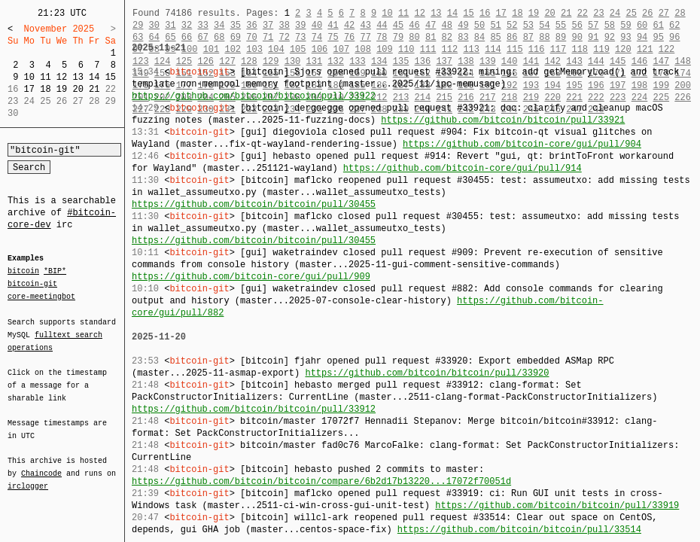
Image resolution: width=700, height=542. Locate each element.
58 (609, 25)
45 (398, 25)
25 (630, 13)
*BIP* (55, 271)
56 (576, 25)
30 (154, 25)
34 (219, 25)
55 (560, 25)
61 (658, 25)
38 (283, 25)
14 (94, 77)
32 (186, 25)
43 (366, 25)
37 (268, 25)
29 (137, 25)
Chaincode (41, 464)
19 (61, 89)
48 (447, 25)
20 (77, 89)
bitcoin (23, 271)
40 (317, 25)
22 (582, 13)
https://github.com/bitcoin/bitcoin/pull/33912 (254, 409)
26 (647, 13)
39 (300, 25)
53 (528, 25)
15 (110, 77)
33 (202, 25)
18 (45, 89)
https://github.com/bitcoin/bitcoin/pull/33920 (427, 373)
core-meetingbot (41, 296)
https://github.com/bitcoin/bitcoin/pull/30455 (254, 204)
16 (484, 13)
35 (235, 25)
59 (625, 25)
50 (479, 25)
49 (463, 25)
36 (251, 25)
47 (430, 25)
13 (77, 77)
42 (349, 25)
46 (414, 25)
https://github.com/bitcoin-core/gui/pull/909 (251, 276)
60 (642, 25)
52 (512, 25)
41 (332, 25)
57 (593, 25)
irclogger (28, 476)
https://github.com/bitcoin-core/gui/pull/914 (462, 168)
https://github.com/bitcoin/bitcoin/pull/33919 (557, 505)
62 (674, 25)
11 (45, 77)
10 (29, 77)
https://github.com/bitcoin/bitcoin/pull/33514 (519, 529)
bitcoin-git (32, 284)
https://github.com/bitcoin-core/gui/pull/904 (522, 144)
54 (544, 25)
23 (598, 13)
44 (381, 25)
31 (170, 25)
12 (61, 77)
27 (664, 13)
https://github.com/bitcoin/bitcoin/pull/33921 (503, 120)
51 (495, 25)
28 (679, 13)
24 (615, 13)
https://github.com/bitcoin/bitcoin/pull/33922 (254, 96)
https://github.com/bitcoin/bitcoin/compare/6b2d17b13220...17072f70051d (321, 481)
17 (29, 89)
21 (94, 89)
